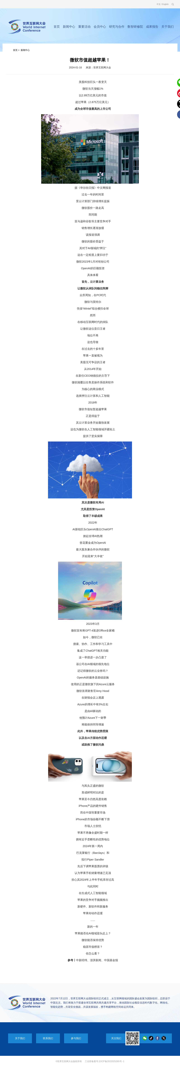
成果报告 (152, 26)
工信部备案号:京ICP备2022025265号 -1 (104, 1061)
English (165, 4)
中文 (159, 4)
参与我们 (76, 1038)
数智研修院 (135, 26)
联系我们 (48, 1038)
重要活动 (84, 26)
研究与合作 (116, 26)
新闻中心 (69, 26)
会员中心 (100, 26)
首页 (57, 26)
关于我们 (167, 26)
